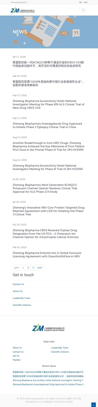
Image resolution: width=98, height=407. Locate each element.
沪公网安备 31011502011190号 (57, 401)
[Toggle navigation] (83, 10)
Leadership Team (21, 298)
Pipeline (17, 360)
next (39, 267)
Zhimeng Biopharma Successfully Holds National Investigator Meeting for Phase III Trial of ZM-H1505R (48, 167)
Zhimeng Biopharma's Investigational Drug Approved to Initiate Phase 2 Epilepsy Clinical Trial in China (47, 125)
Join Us (16, 355)
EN (80, 2)
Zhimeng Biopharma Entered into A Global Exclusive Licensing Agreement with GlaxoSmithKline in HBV (47, 254)
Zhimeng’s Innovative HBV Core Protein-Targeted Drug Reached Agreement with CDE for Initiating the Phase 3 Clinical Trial (48, 211)
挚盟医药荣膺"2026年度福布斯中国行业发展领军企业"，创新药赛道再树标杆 (48, 83)
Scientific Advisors (22, 305)
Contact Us (18, 284)
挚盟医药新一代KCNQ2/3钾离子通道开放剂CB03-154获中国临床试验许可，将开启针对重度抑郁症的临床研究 (48, 64)
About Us (18, 291)
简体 (85, 2)
